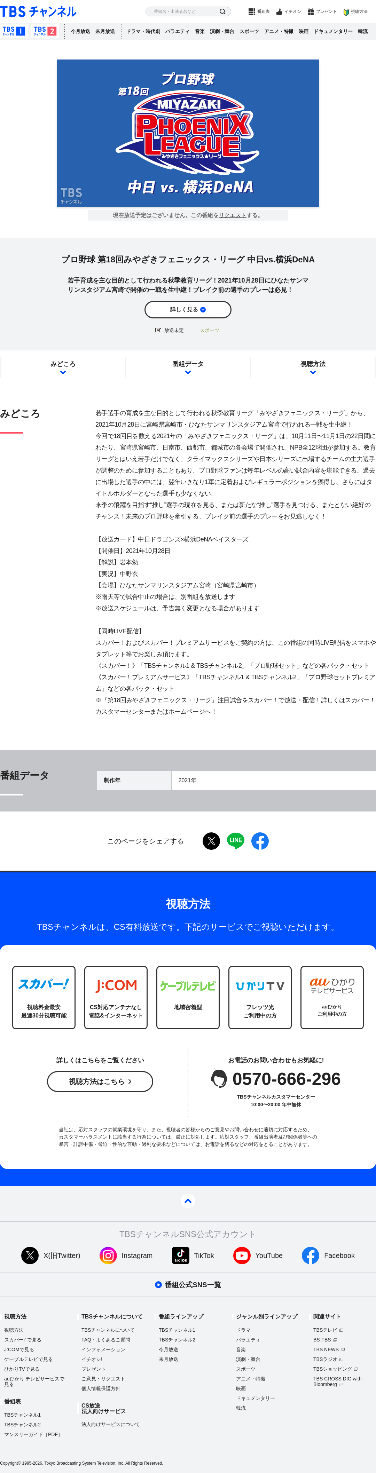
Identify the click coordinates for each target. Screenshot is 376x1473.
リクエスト (232, 215)
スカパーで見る (22, 1340)
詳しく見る (184, 309)
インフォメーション (103, 1349)
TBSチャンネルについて (108, 1330)
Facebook (339, 1255)
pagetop (188, 1201)
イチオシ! (91, 1359)
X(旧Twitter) (62, 1255)
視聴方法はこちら (97, 1081)
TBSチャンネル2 (45, 31)
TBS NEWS (326, 1349)
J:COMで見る (19, 1349)
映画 (303, 31)
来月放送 (105, 31)
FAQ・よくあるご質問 (105, 1340)
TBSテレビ (325, 1330)
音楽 (200, 31)
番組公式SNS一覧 (193, 1284)
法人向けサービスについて (110, 1424)
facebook (260, 841)
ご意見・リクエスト (103, 1378)
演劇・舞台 (222, 31)
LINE (235, 841)
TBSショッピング (332, 1369)
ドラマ (243, 1330)
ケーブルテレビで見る (28, 1359)
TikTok (204, 1255)
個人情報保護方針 (100, 1388)
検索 (223, 12)
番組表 (263, 11)
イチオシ (292, 11)
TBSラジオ (325, 1359)
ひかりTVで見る (22, 1369)
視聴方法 (359, 11)
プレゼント (326, 11)
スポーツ (249, 31)
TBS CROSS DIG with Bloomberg (337, 1381)
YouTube (269, 1255)
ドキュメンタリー (333, 31)
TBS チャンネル (38, 11)
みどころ (63, 364)
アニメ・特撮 (278, 31)
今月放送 (80, 31)
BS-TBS (322, 1340)
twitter (211, 841)
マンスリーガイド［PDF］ (33, 1434)
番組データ (188, 364)
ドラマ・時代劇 (143, 31)
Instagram (137, 1255)
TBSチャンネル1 (14, 31)
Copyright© (10, 1463)
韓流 (363, 31)
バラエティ (177, 31)
